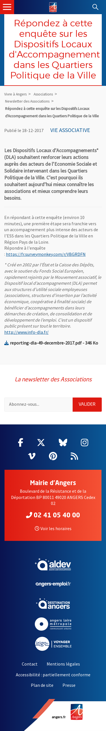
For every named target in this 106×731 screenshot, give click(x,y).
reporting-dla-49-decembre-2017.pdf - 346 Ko (51, 343)
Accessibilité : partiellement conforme (53, 674)
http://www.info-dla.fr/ (26, 332)
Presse (68, 685)
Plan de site (42, 685)
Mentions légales (63, 664)
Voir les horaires (53, 528)
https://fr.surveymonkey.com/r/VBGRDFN (46, 254)
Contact (30, 664)
